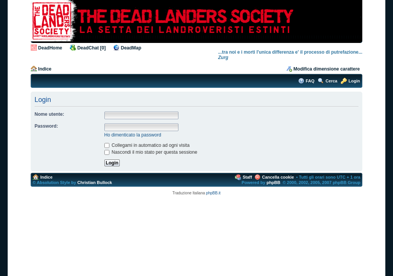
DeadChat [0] (91, 48)
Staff (247, 177)
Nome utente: (49, 114)
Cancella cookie (278, 177)
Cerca (331, 81)
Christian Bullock (94, 182)
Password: (46, 126)
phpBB (273, 182)
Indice (44, 69)
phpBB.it (213, 193)
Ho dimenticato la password (133, 135)
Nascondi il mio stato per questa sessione (151, 152)
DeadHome (50, 48)
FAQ (310, 81)
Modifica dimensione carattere (327, 69)
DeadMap (131, 48)
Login (354, 81)
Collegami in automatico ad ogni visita (147, 145)
